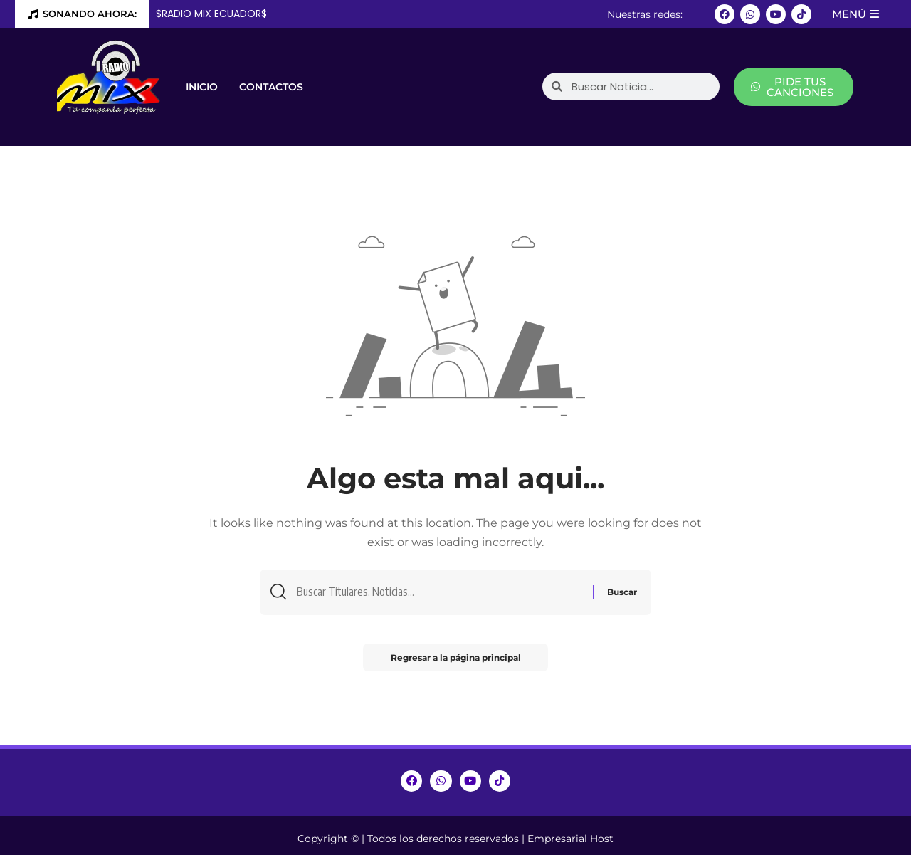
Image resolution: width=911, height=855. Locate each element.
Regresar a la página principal (456, 658)
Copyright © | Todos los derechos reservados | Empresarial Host (455, 838)
